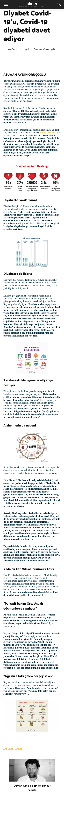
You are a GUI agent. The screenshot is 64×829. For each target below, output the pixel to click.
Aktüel (18, 749)
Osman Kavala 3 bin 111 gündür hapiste (32, 788)
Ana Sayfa (8, 749)
